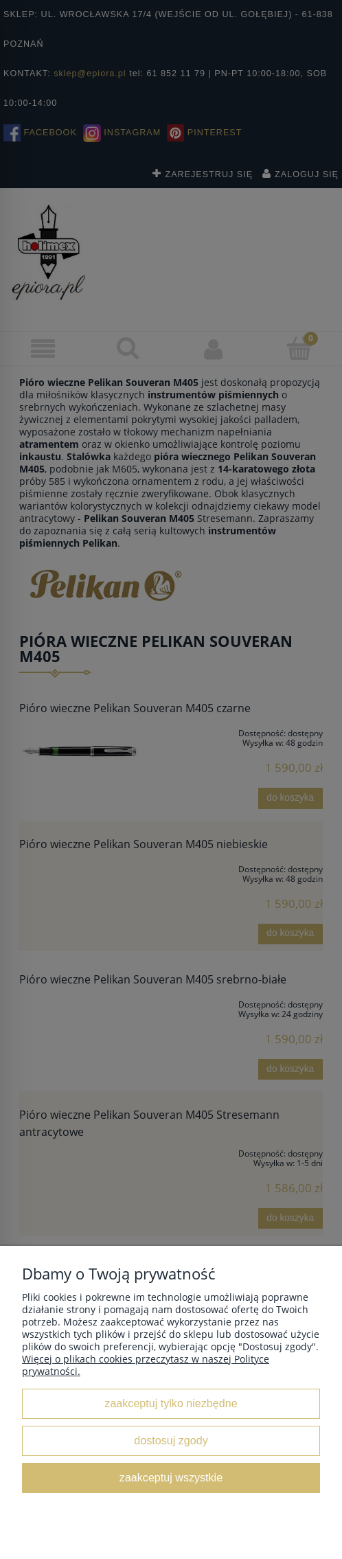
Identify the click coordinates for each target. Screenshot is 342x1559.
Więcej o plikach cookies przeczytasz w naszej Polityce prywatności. (145, 1365)
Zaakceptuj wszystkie (171, 1477)
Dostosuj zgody (170, 1440)
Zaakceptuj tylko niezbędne (170, 1403)
